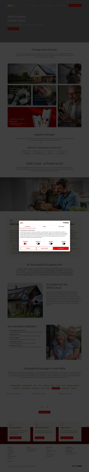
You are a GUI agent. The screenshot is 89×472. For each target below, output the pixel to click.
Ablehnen (28, 248)
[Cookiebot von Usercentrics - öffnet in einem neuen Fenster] (64, 223)
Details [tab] (44, 226)
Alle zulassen (61, 248)
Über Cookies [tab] (61, 226)
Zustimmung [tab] (27, 226)
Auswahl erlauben (44, 248)
